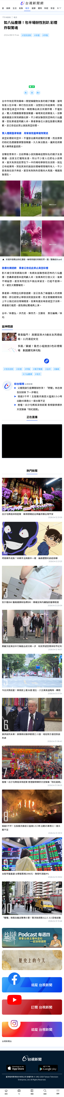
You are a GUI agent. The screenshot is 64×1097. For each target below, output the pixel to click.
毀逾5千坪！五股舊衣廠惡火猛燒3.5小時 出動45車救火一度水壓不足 (39, 398)
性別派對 (27, 35)
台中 (49, 369)
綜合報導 (19, 384)
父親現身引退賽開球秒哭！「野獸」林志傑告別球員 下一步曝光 (39, 390)
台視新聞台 (7, 1040)
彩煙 (38, 35)
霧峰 (57, 369)
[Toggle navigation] (58, 1091)
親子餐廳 (38, 369)
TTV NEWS (6, 17)
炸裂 (46, 35)
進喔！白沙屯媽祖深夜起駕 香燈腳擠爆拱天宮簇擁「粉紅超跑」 (39, 406)
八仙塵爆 (28, 374)
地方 (15, 17)
